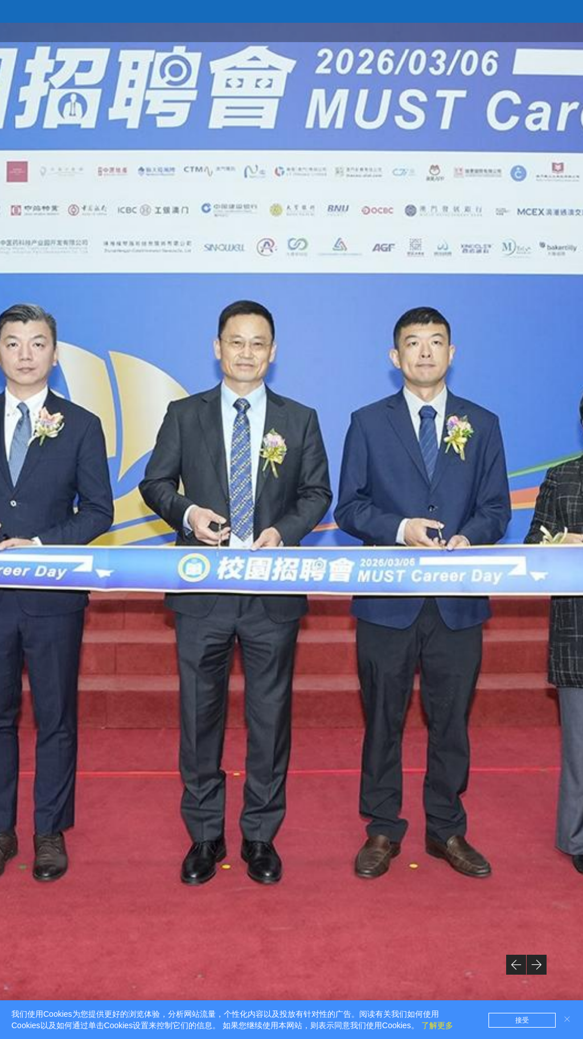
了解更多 (437, 1025)
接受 (522, 1020)
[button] (516, 965)
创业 (503, 32)
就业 (470, 32)
